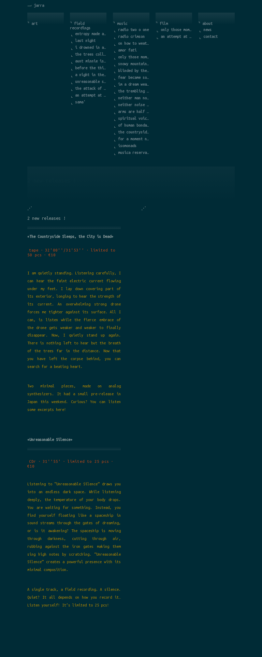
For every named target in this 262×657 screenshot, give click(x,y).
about (207, 24)
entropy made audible (91, 34)
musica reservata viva (134, 153)
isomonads (127, 146)
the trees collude (91, 54)
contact (210, 36)
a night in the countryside (91, 75)
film (164, 24)
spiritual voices (134, 118)
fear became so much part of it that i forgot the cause (134, 77)
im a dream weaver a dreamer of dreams (134, 84)
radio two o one (133, 30)
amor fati (127, 50)
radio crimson (131, 36)
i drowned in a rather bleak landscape (91, 47)
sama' (80, 102)
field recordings (80, 26)
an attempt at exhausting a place (91, 95)
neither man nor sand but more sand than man (134, 98)
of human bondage (134, 125)
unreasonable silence (91, 82)
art (34, 24)
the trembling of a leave (134, 91)
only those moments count (134, 57)
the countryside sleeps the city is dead (134, 132)
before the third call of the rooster (91, 68)
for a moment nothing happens (134, 139)
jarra (39, 5)
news (207, 30)
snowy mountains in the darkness (134, 64)
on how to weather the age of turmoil (134, 43)
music (122, 24)
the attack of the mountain (91, 88)
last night (85, 41)
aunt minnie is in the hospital (91, 61)
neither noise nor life (134, 105)
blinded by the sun (134, 71)
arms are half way (134, 112)
